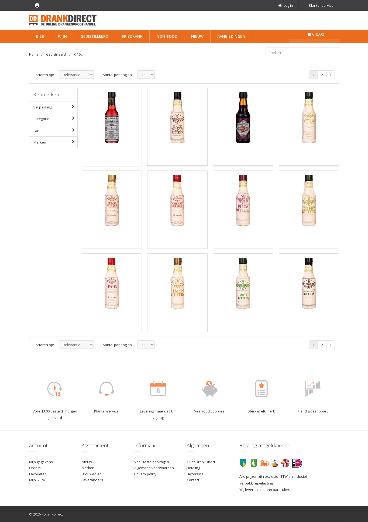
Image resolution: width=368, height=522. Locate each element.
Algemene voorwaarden (154, 467)
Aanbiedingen (231, 36)
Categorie (55, 118)
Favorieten (38, 474)
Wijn (62, 36)
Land (55, 130)
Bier (40, 36)
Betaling (193, 467)
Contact (193, 479)
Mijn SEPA (37, 479)
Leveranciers (92, 479)
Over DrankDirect (201, 461)
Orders (35, 467)
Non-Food (166, 36)
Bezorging (195, 474)
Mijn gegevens (41, 461)
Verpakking (55, 107)
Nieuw (197, 36)
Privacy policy (145, 474)
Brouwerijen (92, 474)
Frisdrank (132, 36)
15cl (80, 54)
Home (34, 54)
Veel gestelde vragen (151, 461)
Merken (55, 142)
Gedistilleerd (94, 36)
